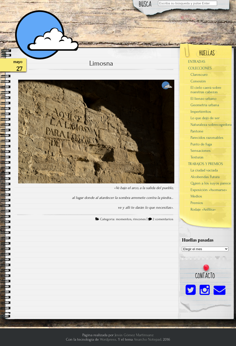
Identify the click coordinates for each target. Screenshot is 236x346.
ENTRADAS (196, 61)
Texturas (197, 157)
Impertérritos (201, 111)
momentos (124, 219)
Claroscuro (199, 74)
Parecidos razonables (207, 137)
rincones (139, 219)
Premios (197, 203)
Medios (196, 196)
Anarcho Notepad (147, 339)
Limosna (101, 63)
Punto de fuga (201, 144)
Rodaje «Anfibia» (203, 209)
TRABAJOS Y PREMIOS (205, 164)
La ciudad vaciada (204, 170)
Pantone (197, 131)
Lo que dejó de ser (205, 118)
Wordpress (108, 339)
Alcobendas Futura (205, 177)
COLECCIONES (200, 68)
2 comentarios (163, 219)
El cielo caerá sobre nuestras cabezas (206, 89)
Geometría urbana (205, 105)
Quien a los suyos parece (211, 183)
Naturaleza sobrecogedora (211, 124)
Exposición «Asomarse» (209, 190)
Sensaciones (201, 150)
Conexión (198, 81)
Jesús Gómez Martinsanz (134, 335)
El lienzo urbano (203, 98)
